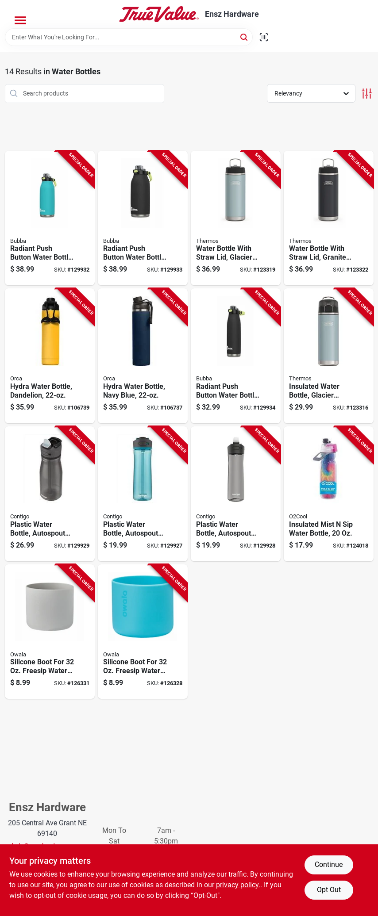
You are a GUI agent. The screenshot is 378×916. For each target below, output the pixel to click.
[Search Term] (129, 37)
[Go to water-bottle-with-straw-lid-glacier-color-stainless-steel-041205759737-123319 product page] (236, 218)
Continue (329, 864)
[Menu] (20, 20)
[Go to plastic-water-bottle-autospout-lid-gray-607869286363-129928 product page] (236, 493)
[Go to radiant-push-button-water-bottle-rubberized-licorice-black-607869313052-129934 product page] (236, 355)
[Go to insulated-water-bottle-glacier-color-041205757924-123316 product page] (329, 355)
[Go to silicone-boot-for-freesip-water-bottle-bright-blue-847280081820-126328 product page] (143, 631)
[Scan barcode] (263, 37)
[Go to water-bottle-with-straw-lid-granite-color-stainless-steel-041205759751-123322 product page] (329, 218)
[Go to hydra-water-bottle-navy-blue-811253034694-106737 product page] (143, 355)
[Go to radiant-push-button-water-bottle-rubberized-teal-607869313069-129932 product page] (50, 218)
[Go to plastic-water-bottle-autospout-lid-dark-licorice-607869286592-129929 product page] (50, 493)
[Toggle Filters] (367, 93)
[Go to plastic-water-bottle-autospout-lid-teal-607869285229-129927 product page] (143, 493)
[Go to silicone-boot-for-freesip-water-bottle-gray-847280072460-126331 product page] (50, 631)
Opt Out (329, 889)
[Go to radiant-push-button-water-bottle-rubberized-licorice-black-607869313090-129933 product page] (143, 218)
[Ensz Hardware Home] (159, 14)
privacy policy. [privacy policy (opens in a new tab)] (238, 885)
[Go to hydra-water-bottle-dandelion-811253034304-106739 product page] (50, 355)
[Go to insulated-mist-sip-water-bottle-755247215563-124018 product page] (329, 493)
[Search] (244, 36)
